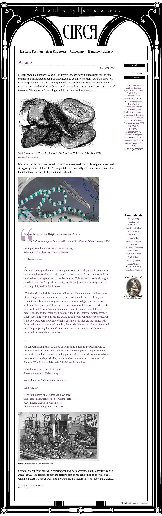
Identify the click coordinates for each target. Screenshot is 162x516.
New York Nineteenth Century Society (133, 248)
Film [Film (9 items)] (128, 109)
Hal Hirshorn (133, 231)
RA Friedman (133, 257)
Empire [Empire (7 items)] (139, 106)
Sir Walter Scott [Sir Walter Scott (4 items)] (130, 140)
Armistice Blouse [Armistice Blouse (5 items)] (136, 90)
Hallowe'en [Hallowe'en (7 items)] (136, 109)
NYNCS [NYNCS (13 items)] (132, 125)
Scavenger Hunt (133, 260)
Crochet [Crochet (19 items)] (138, 98)
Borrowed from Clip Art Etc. (30, 157)
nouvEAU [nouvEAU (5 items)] (140, 123)
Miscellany (77, 51)
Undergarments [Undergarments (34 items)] (133, 149)
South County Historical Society (133, 265)
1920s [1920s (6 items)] (128, 85)
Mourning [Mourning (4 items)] (131, 123)
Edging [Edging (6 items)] (136, 104)
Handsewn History (101, 51)
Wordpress (143, 503)
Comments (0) (24, 488)
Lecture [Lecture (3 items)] (131, 118)
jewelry (34, 485)
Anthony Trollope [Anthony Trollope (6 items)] (133, 88)
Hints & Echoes (133, 235)
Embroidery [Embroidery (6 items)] (130, 107)
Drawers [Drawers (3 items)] (139, 102)
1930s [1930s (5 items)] (134, 85)
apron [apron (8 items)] (126, 90)
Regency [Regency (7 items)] (135, 137)
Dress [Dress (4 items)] (130, 104)
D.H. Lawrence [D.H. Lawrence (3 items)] (130, 102)
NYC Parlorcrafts (133, 253)
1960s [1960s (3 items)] (139, 85)
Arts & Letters (56, 51)
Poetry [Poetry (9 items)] (128, 134)
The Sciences (23, 485)
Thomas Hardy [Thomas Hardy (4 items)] (137, 143)
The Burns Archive (134, 270)
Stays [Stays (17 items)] (140, 140)
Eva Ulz (128, 503)
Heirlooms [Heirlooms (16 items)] (129, 112)
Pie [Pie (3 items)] (140, 132)
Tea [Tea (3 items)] (129, 143)
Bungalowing (133, 218)
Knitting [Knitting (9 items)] (140, 115)
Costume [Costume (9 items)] (129, 98)
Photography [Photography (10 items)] (132, 132)
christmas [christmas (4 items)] (131, 96)
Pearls (25, 62)
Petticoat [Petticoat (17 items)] (133, 128)
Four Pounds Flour (134, 228)
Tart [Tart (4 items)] (126, 143)
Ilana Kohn (133, 238)
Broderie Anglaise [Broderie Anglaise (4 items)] (133, 93)
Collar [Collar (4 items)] (137, 96)
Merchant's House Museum (133, 242)
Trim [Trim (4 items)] (134, 146)
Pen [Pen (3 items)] (138, 126)
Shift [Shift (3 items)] (142, 137)
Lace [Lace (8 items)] (126, 118)
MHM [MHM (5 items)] (132, 120)
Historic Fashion (31, 51)
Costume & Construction (133, 223)
